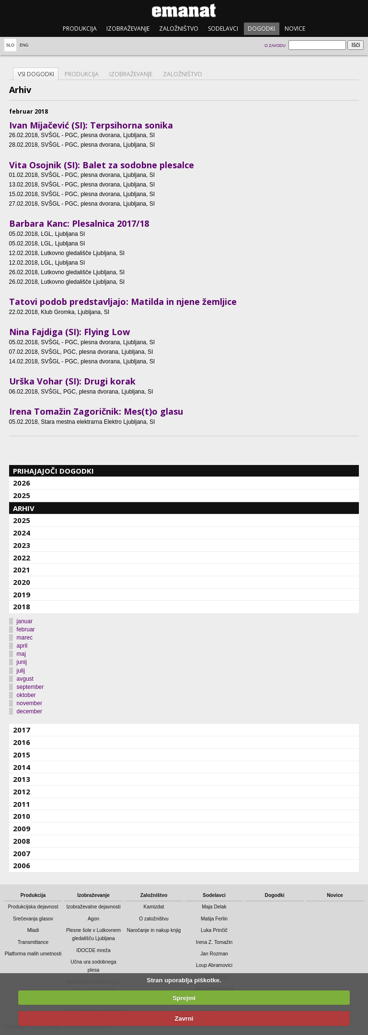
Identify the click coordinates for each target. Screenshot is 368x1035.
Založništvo (178, 28)
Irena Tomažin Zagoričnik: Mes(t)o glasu (96, 411)
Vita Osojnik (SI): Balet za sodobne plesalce (101, 165)
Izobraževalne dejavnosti (94, 906)
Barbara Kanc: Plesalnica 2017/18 (79, 223)
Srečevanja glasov (33, 918)
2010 (21, 816)
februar (26, 629)
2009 (21, 828)
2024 (21, 532)
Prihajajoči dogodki (53, 471)
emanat (183, 10)
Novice (295, 28)
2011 (21, 804)
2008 (21, 841)
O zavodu (275, 45)
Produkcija (80, 28)
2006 (21, 865)
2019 (21, 594)
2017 (21, 729)
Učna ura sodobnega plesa (93, 966)
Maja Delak (214, 906)
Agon (93, 918)
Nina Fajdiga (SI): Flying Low (69, 331)
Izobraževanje (128, 28)
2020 (21, 582)
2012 (21, 791)
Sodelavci (223, 28)
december (29, 711)
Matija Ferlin (214, 918)
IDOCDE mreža (93, 950)
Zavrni (183, 1018)
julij (21, 670)
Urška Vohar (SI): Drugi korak (72, 381)
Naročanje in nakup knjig (154, 930)
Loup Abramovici (214, 965)
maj (21, 654)
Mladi (33, 930)
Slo (10, 45)
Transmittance (33, 942)
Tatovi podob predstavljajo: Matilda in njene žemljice (123, 301)
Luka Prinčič (214, 930)
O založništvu (154, 918)
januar (25, 621)
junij (22, 662)
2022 (21, 557)
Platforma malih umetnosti (33, 953)
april (22, 645)
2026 (21, 483)
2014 (21, 767)
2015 (21, 754)
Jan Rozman (214, 953)
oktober (26, 695)
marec (25, 637)
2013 (21, 779)
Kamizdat (154, 906)
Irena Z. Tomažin (214, 942)
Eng (24, 45)
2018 (21, 606)
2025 (21, 495)
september (30, 687)
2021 (21, 569)
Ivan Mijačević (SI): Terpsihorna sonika (91, 125)
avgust (25, 678)
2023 (21, 545)
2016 (21, 742)
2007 (21, 853)
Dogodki (261, 28)
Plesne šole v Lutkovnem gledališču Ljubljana (93, 934)
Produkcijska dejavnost (33, 906)
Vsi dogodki (36, 74)
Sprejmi (184, 997)
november (29, 703)
